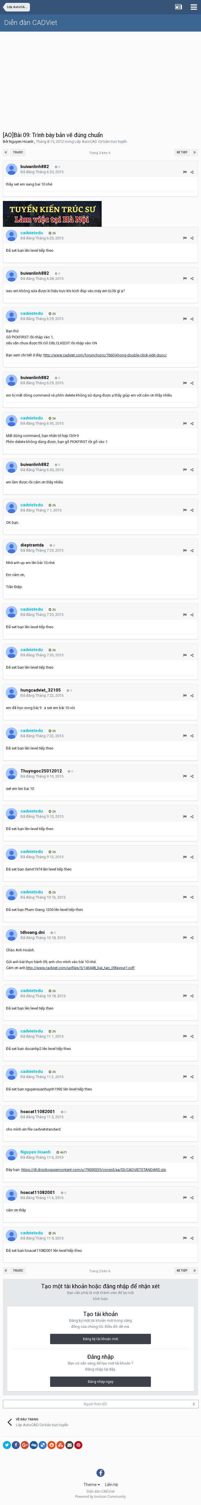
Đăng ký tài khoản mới (100, 1339)
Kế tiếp (182, 152)
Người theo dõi (95, 1404)
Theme (92, 1484)
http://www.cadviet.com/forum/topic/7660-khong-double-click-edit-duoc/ (105, 355)
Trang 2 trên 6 (100, 153)
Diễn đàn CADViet (30, 23)
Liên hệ (111, 1484)
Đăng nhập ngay (100, 1382)
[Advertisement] (100, 75)
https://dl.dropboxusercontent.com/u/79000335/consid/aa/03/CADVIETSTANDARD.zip (93, 1170)
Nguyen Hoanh (21, 141)
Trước (18, 152)
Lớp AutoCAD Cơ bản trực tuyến (101, 141)
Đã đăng (41, 172)
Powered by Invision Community (100, 1497)
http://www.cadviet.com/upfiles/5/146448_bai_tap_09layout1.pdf (80, 968)
